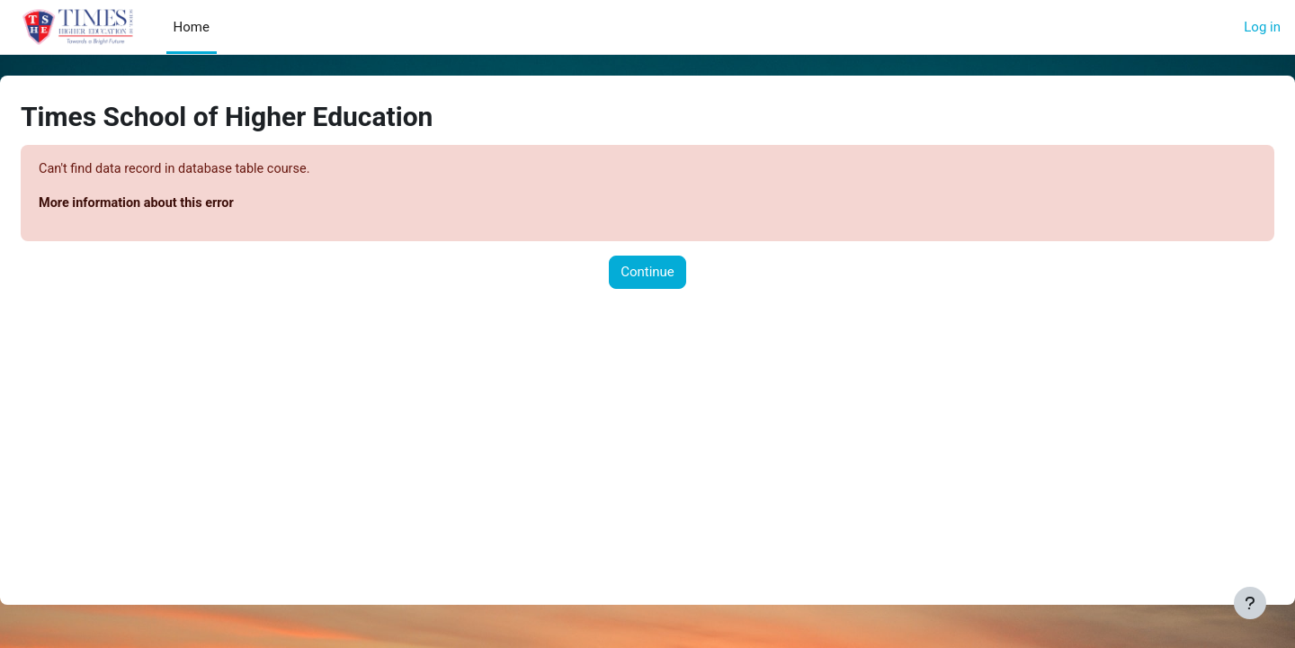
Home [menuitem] (192, 27)
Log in (1262, 27)
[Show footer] (1250, 603)
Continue (647, 274)
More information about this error (183, 204)
